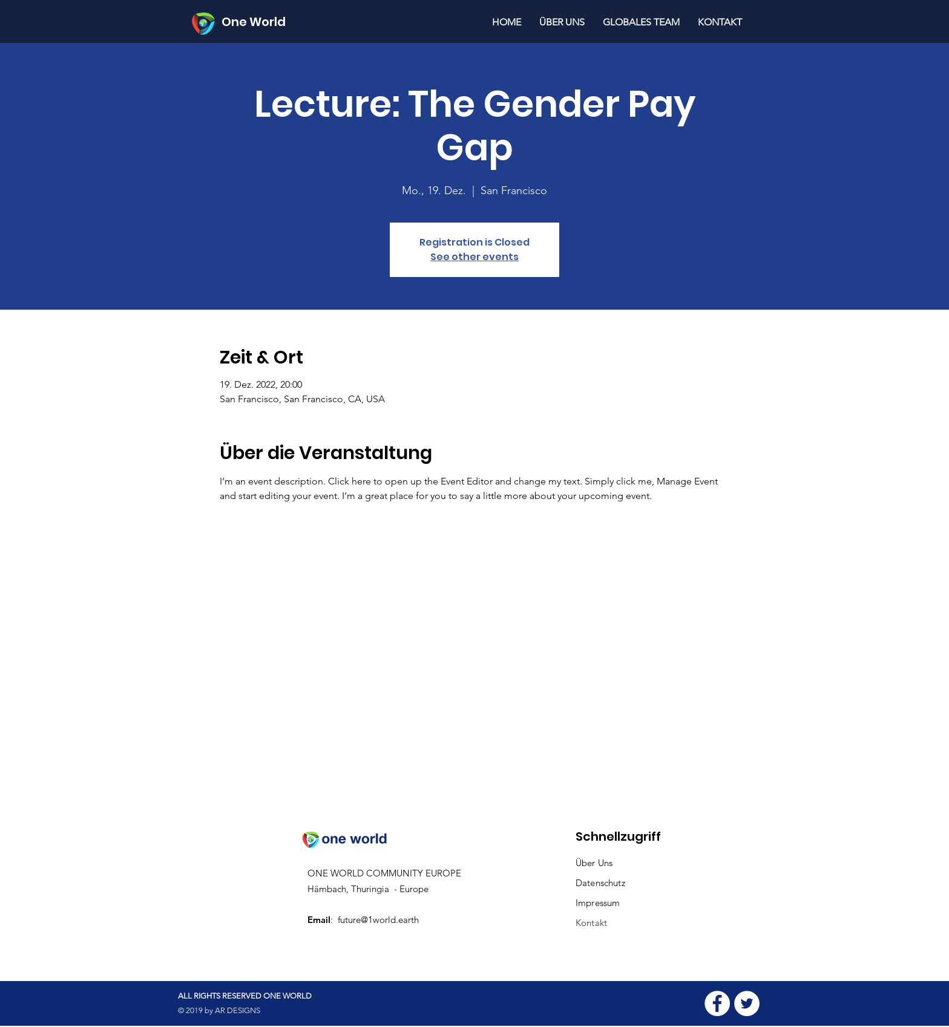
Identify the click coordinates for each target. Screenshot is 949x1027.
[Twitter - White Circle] (747, 1003)
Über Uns (594, 863)
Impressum (598, 902)
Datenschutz (602, 882)
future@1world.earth (378, 919)
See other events (474, 257)
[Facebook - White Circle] (717, 1003)
